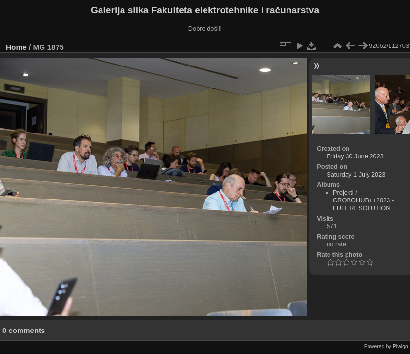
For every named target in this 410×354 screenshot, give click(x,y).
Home (16, 47)
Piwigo (400, 346)
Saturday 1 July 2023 (356, 174)
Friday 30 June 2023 (355, 156)
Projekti (343, 192)
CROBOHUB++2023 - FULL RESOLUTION (363, 204)
